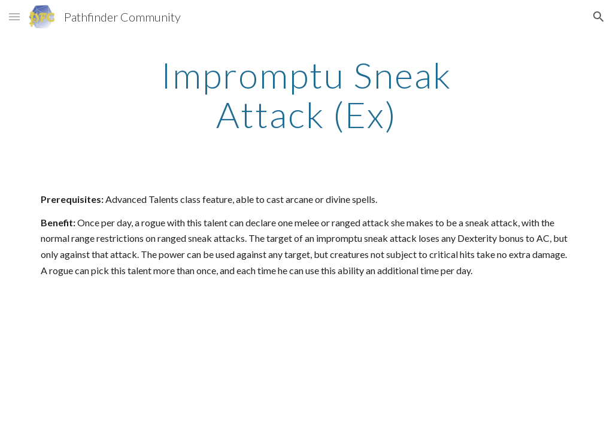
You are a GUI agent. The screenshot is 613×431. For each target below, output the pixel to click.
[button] (14, 16)
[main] (306, 94)
